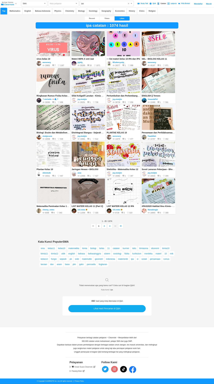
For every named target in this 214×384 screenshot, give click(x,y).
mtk (171, 253)
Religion (152, 11)
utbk (63, 253)
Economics (120, 11)
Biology (81, 11)
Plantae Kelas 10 (45, 169)
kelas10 (61, 248)
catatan (116, 248)
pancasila (91, 264)
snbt (77, 259)
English (28, 11)
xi (137, 259)
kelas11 (51, 248)
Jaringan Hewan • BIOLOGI (85, 169)
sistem (107, 253)
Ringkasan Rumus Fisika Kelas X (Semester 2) (59, 96)
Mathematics (15, 11)
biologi (93, 248)
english (71, 253)
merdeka (148, 253)
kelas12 (44, 259)
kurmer (126, 248)
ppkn (81, 264)
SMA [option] (25, 4)
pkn (74, 264)
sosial (144, 259)
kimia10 (165, 248)
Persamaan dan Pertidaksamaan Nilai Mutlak (164, 132)
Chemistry (69, 11)
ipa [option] (82, 4)
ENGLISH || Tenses (151, 96)
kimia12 (54, 253)
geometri (99, 259)
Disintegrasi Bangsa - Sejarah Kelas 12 (91, 132)
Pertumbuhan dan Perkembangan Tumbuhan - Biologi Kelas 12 (138, 96)
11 (108, 248)
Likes (122, 18)
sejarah (63, 259)
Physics (57, 11)
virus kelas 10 (43, 59)
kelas (101, 248)
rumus (166, 259)
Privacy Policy (79, 381)
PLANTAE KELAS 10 (117, 132)
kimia (84, 248)
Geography (106, 11)
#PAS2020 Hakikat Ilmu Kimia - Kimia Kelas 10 (164, 206)
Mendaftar (198, 4)
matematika (73, 248)
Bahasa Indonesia (42, 11)
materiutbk (87, 259)
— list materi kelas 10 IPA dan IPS (123, 59)
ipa (132, 259)
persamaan (155, 259)
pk (71, 259)
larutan (44, 264)
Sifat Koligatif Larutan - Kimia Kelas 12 (91, 96)
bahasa (81, 253)
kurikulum (136, 253)
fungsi (53, 259)
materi (158, 253)
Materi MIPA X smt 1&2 (83, 59)
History (132, 11)
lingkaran (103, 264)
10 (166, 253)
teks (134, 248)
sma (43, 248)
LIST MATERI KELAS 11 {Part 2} (87, 206)
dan (52, 264)
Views (107, 18)
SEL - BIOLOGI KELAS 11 (154, 59)
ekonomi (155, 248)
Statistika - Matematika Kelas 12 (122, 169)
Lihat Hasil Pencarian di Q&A (107, 308)
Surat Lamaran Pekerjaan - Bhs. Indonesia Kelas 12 (167, 169)
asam (59, 264)
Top (3, 11)
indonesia (110, 259)
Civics (141, 11)
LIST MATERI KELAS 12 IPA (120, 206)
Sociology (93, 11)
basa (67, 264)
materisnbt (123, 259)
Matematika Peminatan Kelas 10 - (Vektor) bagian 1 (62, 206)
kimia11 (44, 253)
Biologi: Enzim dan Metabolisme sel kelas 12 (59, 132)
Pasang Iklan (78, 371)
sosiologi (117, 253)
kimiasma (143, 248)
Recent (92, 18)
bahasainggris (94, 253)
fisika (127, 253)
